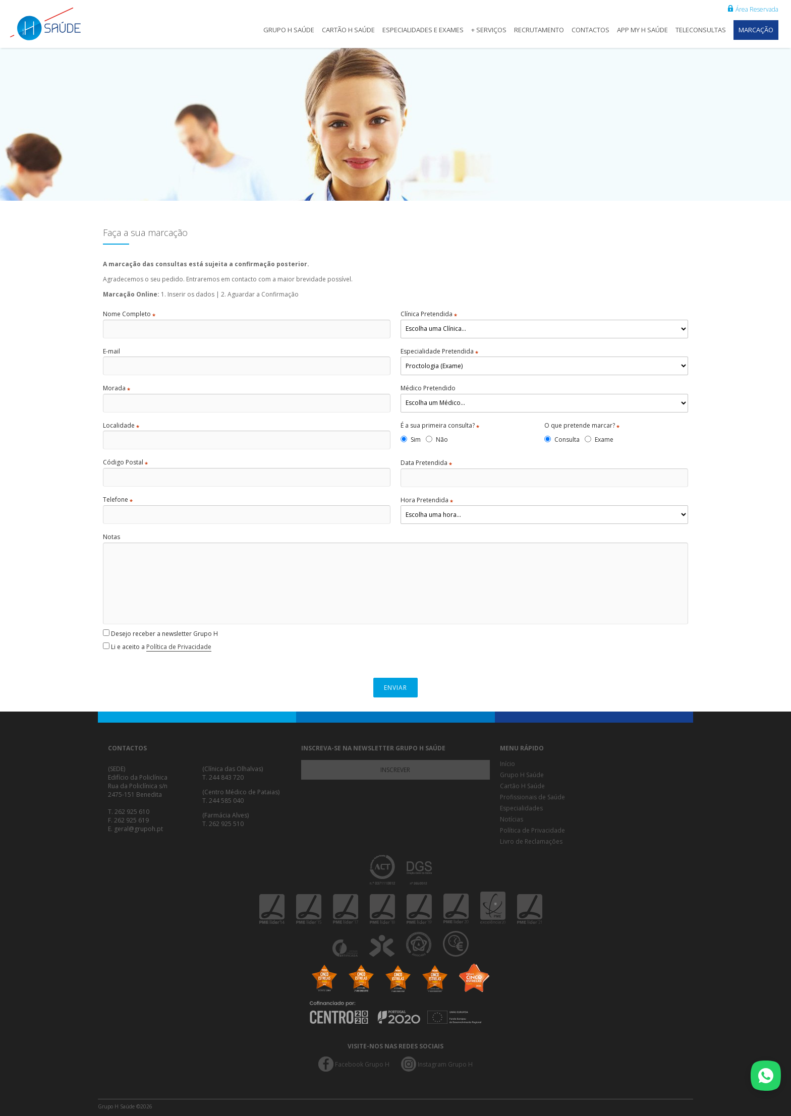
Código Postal (125, 462)
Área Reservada (753, 9)
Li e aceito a (157, 646)
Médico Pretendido (428, 388)
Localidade (121, 426)
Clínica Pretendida (429, 314)
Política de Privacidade (178, 646)
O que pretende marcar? (581, 426)
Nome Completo (129, 314)
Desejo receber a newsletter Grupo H (160, 633)
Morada (116, 388)
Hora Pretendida (427, 500)
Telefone (118, 500)
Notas (111, 537)
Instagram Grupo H (445, 1064)
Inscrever (395, 770)
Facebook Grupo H (362, 1064)
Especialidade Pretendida (439, 351)
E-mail (111, 351)
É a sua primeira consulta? (440, 426)
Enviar (395, 687)
